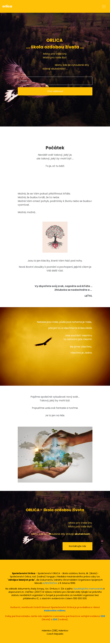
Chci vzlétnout (55, 91)
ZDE (103, 616)
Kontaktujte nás (77, 546)
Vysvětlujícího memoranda (88, 588)
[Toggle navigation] (104, 6)
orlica (7, 6)
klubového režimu (54, 610)
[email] (55, 81)
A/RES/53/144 (50, 583)
